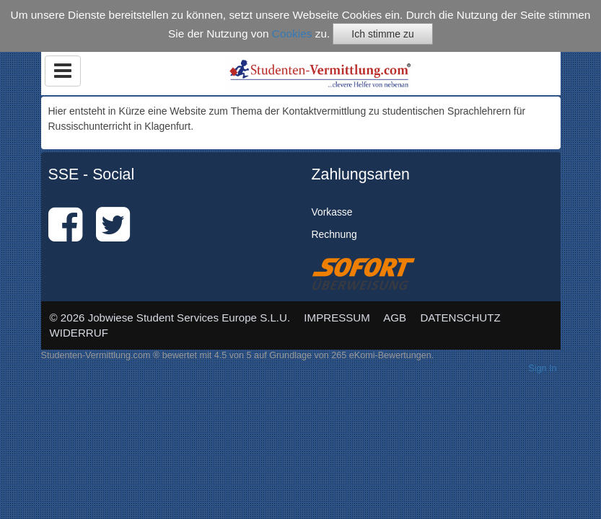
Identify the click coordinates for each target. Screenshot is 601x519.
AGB (394, 317)
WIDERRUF (79, 333)
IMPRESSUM (337, 317)
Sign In (542, 368)
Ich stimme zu (382, 34)
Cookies (292, 33)
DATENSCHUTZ (460, 317)
